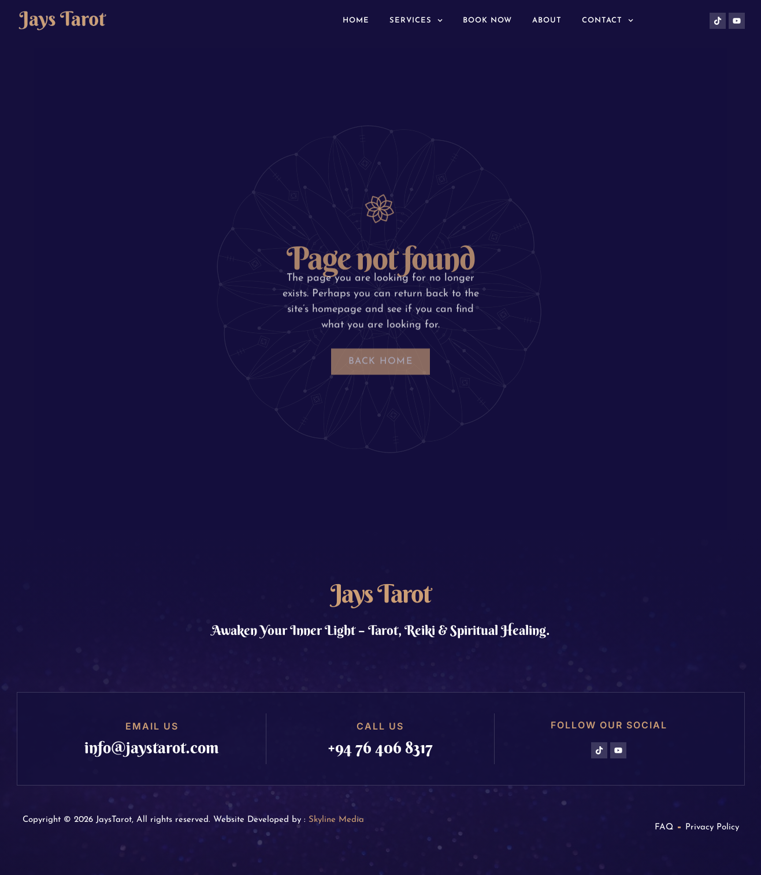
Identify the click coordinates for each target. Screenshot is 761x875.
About (547, 20)
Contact (607, 20)
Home (356, 20)
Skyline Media (336, 820)
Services (416, 20)
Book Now (487, 20)
